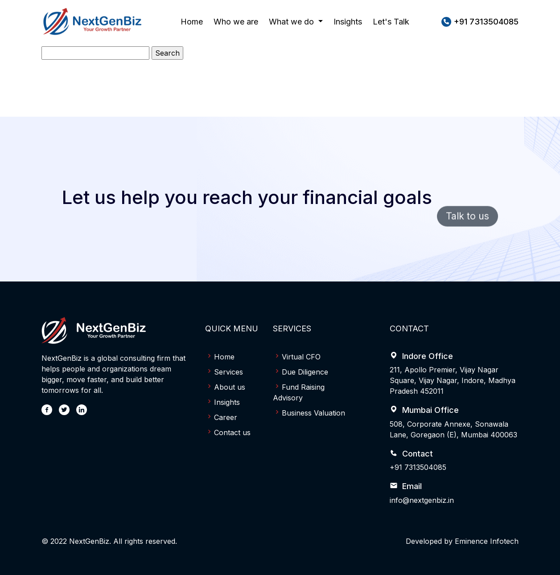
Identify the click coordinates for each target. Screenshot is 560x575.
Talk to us (467, 231)
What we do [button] (292, 21)
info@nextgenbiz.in (422, 500)
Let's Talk (391, 21)
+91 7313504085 (418, 467)
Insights (348, 21)
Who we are (236, 20)
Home (192, 20)
